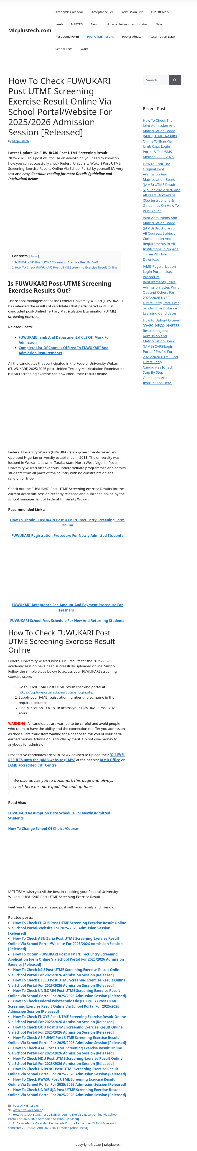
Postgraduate (132, 36)
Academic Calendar (69, 12)
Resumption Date (162, 36)
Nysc (159, 24)
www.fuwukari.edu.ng (28, 1110)
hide (34, 256)
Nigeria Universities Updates (127, 24)
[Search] (175, 80)
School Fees (63, 49)
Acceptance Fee (102, 12)
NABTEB (77, 24)
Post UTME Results (100, 36)
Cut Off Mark (160, 12)
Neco (94, 24)
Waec (84, 49)
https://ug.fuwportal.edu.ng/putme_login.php (56, 692)
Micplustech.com (29, 30)
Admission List (132, 12)
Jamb (59, 24)
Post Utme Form (67, 36)
